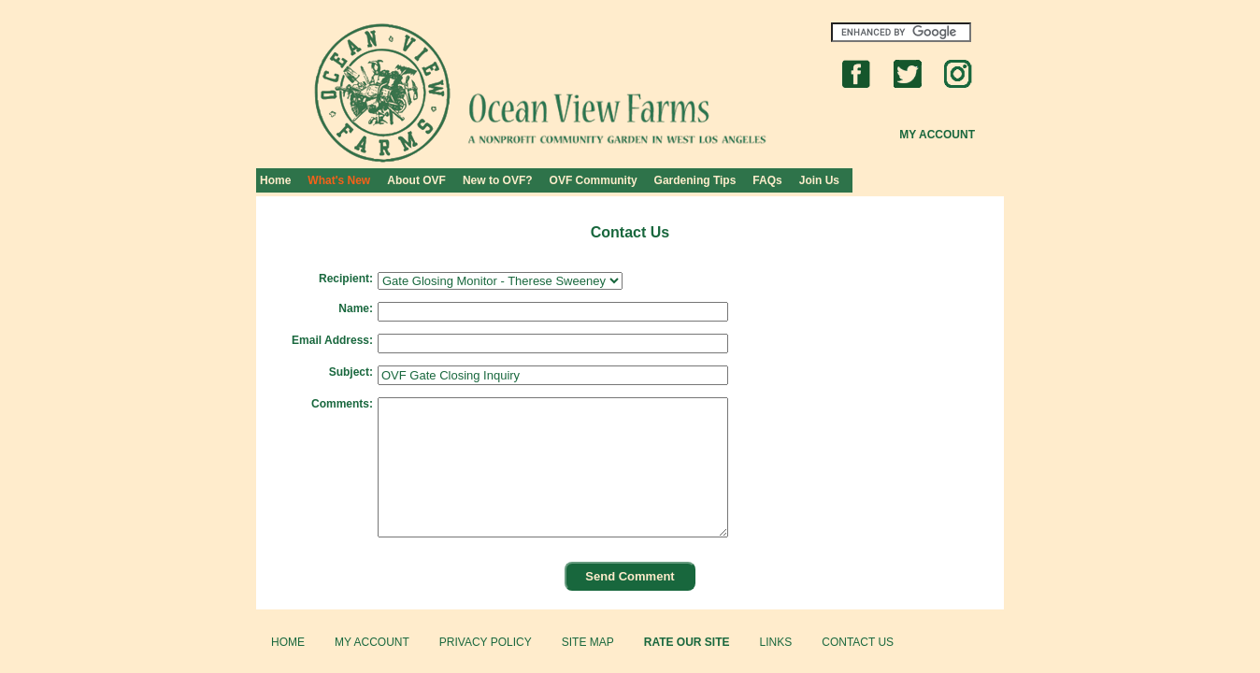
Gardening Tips (695, 180)
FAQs (766, 180)
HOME (288, 642)
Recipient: (346, 278)
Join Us (819, 180)
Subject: (351, 372)
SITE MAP (588, 642)
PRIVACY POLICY (485, 642)
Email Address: (332, 340)
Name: (355, 308)
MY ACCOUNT (372, 642)
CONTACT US (858, 642)
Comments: (342, 403)
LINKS (776, 642)
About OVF (416, 180)
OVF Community (593, 180)
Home (275, 180)
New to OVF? (498, 180)
